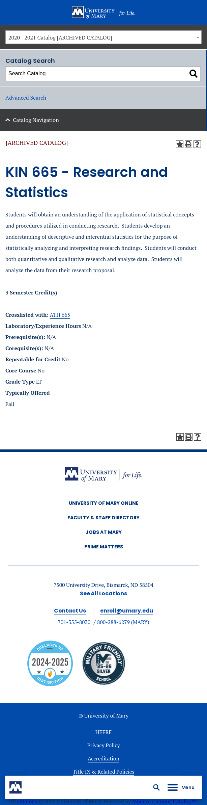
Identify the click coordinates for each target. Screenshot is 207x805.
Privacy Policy (103, 745)
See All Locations (103, 593)
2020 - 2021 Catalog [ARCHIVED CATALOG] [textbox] (60, 37)
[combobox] (103, 37)
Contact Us (70, 611)
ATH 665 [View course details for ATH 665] (60, 314)
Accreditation (103, 758)
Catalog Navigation (36, 120)
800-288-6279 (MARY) (123, 622)
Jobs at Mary (104, 532)
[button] (156, 787)
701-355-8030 (74, 622)
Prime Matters (103, 546)
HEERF (103, 732)
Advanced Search (25, 97)
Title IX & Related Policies (104, 771)
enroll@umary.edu (126, 611)
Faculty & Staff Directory (103, 517)
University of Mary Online (104, 503)
